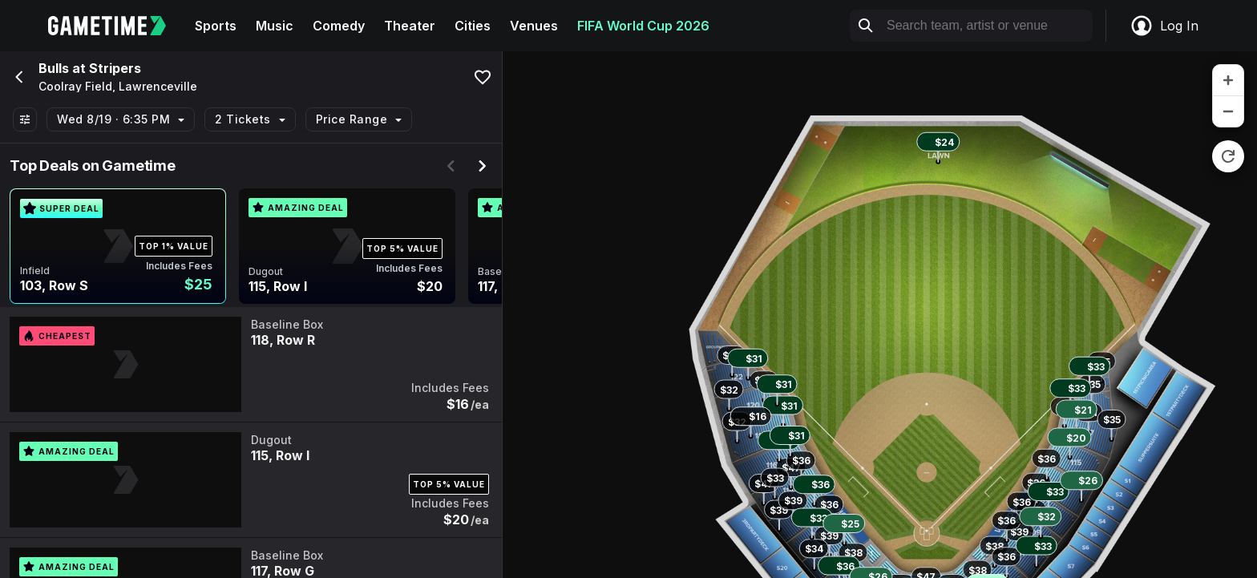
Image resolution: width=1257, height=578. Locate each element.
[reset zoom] (1228, 156)
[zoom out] (1228, 111)
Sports (215, 26)
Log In (1164, 26)
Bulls (53, 68)
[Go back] (17, 77)
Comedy (339, 26)
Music (274, 26)
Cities (473, 26)
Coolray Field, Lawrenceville (117, 86)
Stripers (115, 68)
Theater (409, 26)
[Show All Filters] (25, 119)
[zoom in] (1228, 80)
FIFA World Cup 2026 (643, 26)
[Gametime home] (116, 25)
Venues (534, 26)
